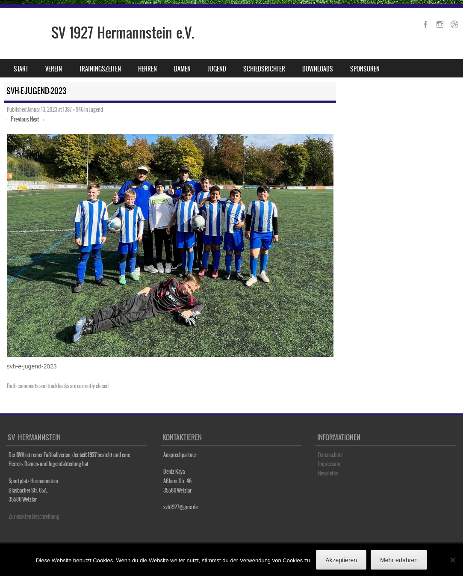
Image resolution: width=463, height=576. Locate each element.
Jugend (217, 69)
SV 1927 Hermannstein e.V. (122, 32)
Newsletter (328, 473)
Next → (37, 119)
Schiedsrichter (264, 69)
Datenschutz (330, 455)
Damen (182, 69)
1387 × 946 (73, 109)
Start (21, 69)
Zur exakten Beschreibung (34, 516)
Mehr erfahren (399, 560)
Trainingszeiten (100, 69)
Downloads (317, 69)
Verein (53, 69)
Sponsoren (365, 69)
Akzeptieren (341, 560)
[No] (452, 559)
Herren (147, 69)
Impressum (329, 464)
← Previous (16, 119)
